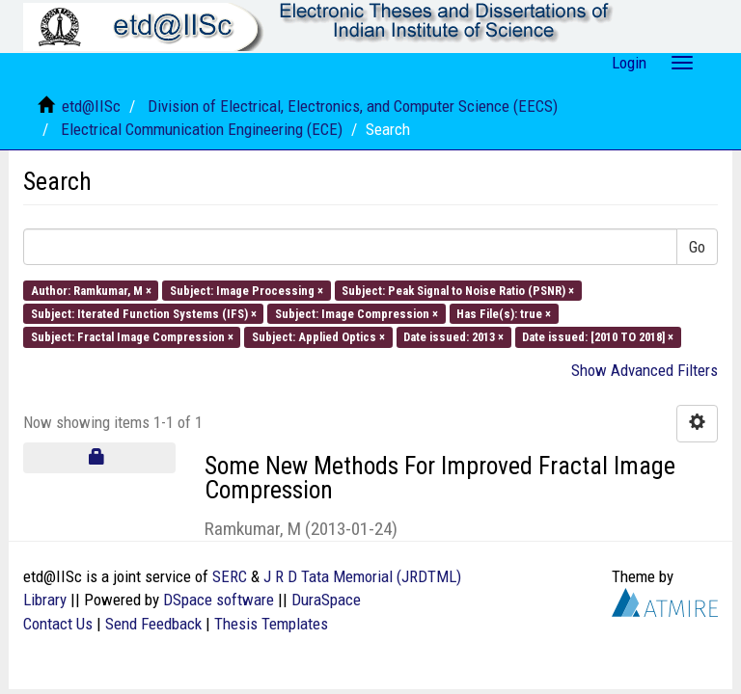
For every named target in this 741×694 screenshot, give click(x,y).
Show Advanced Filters (644, 370)
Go (697, 246)
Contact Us (58, 623)
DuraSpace (326, 599)
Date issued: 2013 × (453, 337)
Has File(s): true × (503, 314)
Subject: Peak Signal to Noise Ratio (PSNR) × (458, 289)
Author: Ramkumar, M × (91, 289)
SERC (229, 576)
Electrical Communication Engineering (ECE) (202, 129)
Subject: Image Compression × (356, 314)
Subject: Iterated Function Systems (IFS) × (144, 314)
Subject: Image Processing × (246, 289)
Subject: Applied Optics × (318, 337)
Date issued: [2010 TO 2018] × (597, 337)
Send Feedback (153, 623)
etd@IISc (91, 106)
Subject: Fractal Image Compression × (132, 337)
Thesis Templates (271, 623)
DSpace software (218, 599)
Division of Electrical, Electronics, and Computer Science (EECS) (353, 106)
